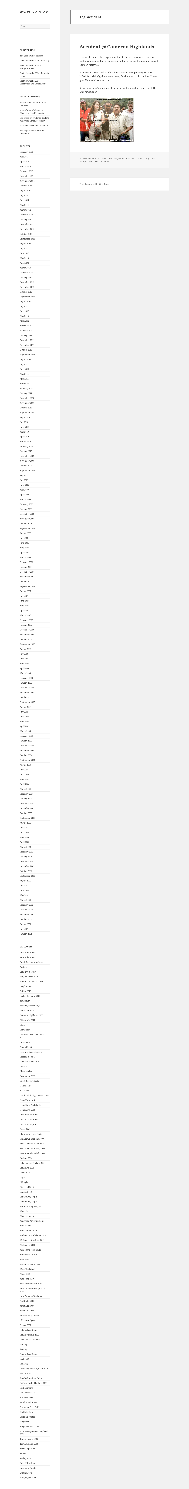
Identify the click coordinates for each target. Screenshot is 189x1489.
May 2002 (24, 895)
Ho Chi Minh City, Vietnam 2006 (34, 1095)
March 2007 (25, 615)
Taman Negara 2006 (29, 1439)
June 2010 (24, 427)
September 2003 (27, 818)
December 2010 (27, 398)
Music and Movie (27, 1278)
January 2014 (26, 219)
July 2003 (24, 827)
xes (104, 158)
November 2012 (27, 287)
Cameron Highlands (146, 158)
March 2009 (25, 499)
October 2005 (26, 697)
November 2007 (27, 576)
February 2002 (26, 905)
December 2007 (27, 572)
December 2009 (27, 456)
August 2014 (25, 190)
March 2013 (25, 267)
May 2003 (24, 837)
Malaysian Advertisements (32, 1221)
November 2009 (27, 460)
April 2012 (24, 321)
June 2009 (24, 485)
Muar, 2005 (25, 1274)
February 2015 (26, 171)
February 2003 (26, 851)
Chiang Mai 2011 (27, 1020)
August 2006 (25, 649)
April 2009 (24, 494)
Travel (23, 1453)
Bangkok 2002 (26, 986)
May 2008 (24, 547)
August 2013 (25, 243)
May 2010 (24, 432)
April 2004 (24, 784)
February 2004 (26, 794)
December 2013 (27, 224)
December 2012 (27, 282)
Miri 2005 (24, 1259)
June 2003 (24, 832)
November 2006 (27, 634)
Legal (22, 1177)
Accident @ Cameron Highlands (117, 46)
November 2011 (27, 345)
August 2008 (25, 533)
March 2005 (25, 731)
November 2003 (27, 808)
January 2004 (26, 798)
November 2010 (27, 403)
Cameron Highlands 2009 (31, 1015)
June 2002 (24, 890)
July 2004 (24, 769)
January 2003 (26, 856)
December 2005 (27, 687)
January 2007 (26, 625)
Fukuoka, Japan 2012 (29, 1061)
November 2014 (27, 181)
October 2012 (26, 292)
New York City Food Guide (32, 1296)
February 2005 (26, 736)
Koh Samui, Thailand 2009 (32, 1139)
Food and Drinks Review (31, 1052)
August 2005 (25, 707)
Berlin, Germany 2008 (30, 996)
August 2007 (25, 591)
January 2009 (26, 509)
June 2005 (24, 716)
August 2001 (25, 924)
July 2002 (24, 885)
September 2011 (27, 354)
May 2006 (24, 663)
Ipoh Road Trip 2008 (29, 1119)
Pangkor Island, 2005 (29, 1334)
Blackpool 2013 (27, 1010)
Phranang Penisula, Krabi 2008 (34, 1368)
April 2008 (24, 552)
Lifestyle (24, 1182)
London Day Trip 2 (28, 1201)
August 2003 (25, 822)
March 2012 (25, 325)
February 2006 (26, 678)
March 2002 (25, 900)
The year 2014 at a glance (31, 55)
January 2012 (26, 335)
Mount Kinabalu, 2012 (30, 1264)
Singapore (24, 1421)
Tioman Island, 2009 (29, 1444)
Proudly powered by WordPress (94, 184)
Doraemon (25, 1042)
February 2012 (26, 330)
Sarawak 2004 (26, 1397)
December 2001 (27, 909)
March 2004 (25, 789)
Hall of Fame (25, 1085)
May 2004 (24, 779)
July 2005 (24, 711)
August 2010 (25, 417)
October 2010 (26, 407)
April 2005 (24, 726)
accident (132, 158)
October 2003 (26, 813)
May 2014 (24, 205)
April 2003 (24, 842)
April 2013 (24, 263)
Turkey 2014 (25, 1458)
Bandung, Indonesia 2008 (31, 981)
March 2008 (25, 557)
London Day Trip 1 (28, 1196)
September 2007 (27, 586)
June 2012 (24, 311)
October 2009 (26, 465)
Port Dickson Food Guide (31, 1378)
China (22, 1025)
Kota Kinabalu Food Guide (32, 1143)
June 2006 (24, 658)
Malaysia (24, 1211)
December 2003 (27, 803)
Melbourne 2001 (27, 1245)
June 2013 (24, 253)
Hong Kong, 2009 (27, 1110)
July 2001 (24, 929)
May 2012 (24, 316)
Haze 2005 (24, 1090)
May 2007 (24, 605)
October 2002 (26, 871)
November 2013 (27, 229)
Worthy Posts (26, 1473)
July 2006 (24, 654)
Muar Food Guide (28, 1269)
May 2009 (24, 489)
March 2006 (25, 673)
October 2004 (26, 755)
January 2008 (26, 567)
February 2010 (26, 446)
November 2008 (27, 518)
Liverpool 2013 (27, 1187)
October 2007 (26, 581)
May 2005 (24, 721)
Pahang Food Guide (28, 1330)
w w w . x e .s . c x (34, 12)
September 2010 (27, 412)
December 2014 (27, 176)
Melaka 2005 (25, 1225)
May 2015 (24, 156)
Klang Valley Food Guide (31, 1134)
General (23, 1066)
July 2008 (24, 538)
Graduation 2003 (27, 1076)
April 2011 (24, 378)
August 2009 (25, 475)
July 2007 (24, 596)
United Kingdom (27, 1463)
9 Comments (103, 161)
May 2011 (24, 374)
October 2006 (26, 639)
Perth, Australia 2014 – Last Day (34, 60)
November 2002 (27, 866)
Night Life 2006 (27, 1301)
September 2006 (27, 644)
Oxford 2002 (25, 1325)
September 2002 (27, 876)
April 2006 (24, 668)
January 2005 (26, 740)
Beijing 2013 (25, 991)
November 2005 (27, 692)
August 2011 (25, 359)
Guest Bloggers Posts (29, 1081)
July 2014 (24, 195)
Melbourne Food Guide (30, 1250)
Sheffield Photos (27, 1417)
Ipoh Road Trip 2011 (29, 1124)
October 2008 (26, 523)
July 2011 (24, 364)
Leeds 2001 (25, 1172)
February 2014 (26, 214)
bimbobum (25, 1000)
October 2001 (26, 919)
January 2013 (26, 277)
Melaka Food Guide (28, 1230)
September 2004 (27, 760)
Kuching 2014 (26, 1158)
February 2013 (26, 272)
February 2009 (26, 504)
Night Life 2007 (27, 1306)
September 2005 (27, 702)
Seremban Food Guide (30, 1407)
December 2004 (27, 745)
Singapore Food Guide (30, 1426)
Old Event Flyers (27, 1320)
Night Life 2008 (27, 1310)
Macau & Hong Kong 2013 (31, 1206)
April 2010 (24, 436)
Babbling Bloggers (28, 972)
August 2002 (25, 880)
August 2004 (25, 765)
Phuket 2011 (25, 1373)
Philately (24, 1363)
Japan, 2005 (25, 1129)
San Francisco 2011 (28, 1392)
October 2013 (26, 234)
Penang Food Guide (28, 1354)
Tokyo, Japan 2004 (28, 1448)
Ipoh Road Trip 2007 (29, 1114)
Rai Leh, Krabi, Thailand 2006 (33, 1383)
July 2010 (24, 422)
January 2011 (26, 393)
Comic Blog (25, 1029)
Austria (23, 967)
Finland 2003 (26, 1047)
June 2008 (24, 543)
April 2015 (24, 161)
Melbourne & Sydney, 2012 (32, 1240)
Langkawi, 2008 (27, 1167)
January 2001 (26, 933)
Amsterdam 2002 (28, 952)
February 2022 (26, 152)
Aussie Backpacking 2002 (31, 962)
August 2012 (25, 301)
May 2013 (24, 258)
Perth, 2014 (25, 1359)
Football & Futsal (27, 1056)
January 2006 (26, 683)
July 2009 (24, 480)
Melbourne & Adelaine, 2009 (33, 1235)
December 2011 (27, 340)
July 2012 (24, 306)
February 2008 (26, 562)
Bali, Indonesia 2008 (29, 976)
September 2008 (27, 528)
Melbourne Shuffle (28, 1254)
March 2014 (25, 210)
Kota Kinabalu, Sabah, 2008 (32, 1148)
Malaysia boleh (27, 1216)
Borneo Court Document (37, 125)
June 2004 (24, 774)
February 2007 (26, 620)
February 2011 (26, 388)
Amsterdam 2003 (28, 957)
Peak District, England (30, 1339)
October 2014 (26, 185)
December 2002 (27, 861)
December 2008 (27, 514)
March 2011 (25, 383)
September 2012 (27, 296)
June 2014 (24, 200)
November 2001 (27, 914)
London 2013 (26, 1192)
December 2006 (27, 629)
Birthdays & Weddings (30, 1005)
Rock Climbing (26, 1388)
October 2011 (26, 349)
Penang (23, 1344)
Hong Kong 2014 (27, 1100)
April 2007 (24, 610)
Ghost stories (26, 1071)
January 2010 (26, 451)
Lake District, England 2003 (32, 1163)
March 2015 (25, 166)
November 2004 (27, 750)
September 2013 (27, 238)
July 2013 (24, 248)
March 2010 (25, 441)
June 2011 (24, 369)
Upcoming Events (28, 1468)
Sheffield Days (26, 1412)
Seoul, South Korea (28, 1402)
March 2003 (25, 847)
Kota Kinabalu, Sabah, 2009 (32, 1153)
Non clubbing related (29, 1315)
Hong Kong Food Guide (30, 1105)
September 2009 (27, 470)
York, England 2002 (28, 1477)
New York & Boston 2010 (31, 1283)
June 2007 (24, 600)
